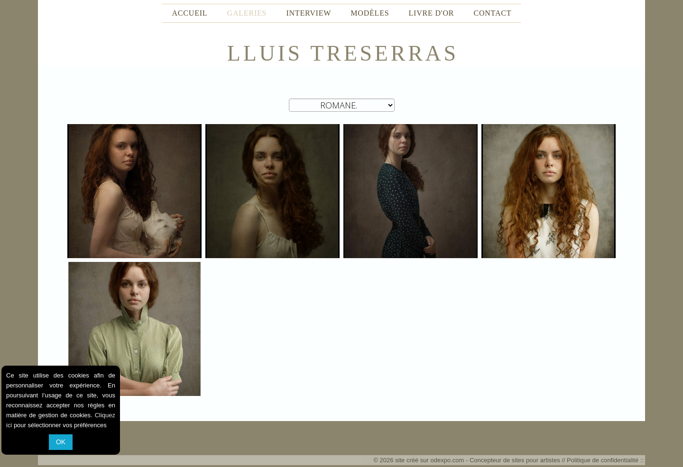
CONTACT (492, 13)
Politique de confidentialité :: (605, 460)
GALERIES (247, 13)
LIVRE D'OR (431, 13)
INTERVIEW (308, 13)
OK (60, 442)
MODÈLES (370, 13)
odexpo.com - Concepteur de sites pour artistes (495, 460)
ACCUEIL (190, 13)
